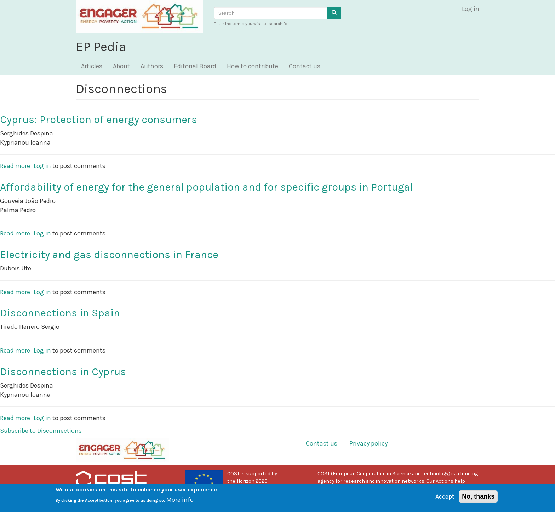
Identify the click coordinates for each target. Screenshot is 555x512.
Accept (444, 499)
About (121, 66)
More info (180, 502)
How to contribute (252, 66)
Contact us (304, 66)
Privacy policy (368, 443)
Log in (470, 9)
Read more (15, 166)
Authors (152, 66)
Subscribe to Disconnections (41, 431)
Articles (91, 66)
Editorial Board (195, 66)
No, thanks (478, 498)
